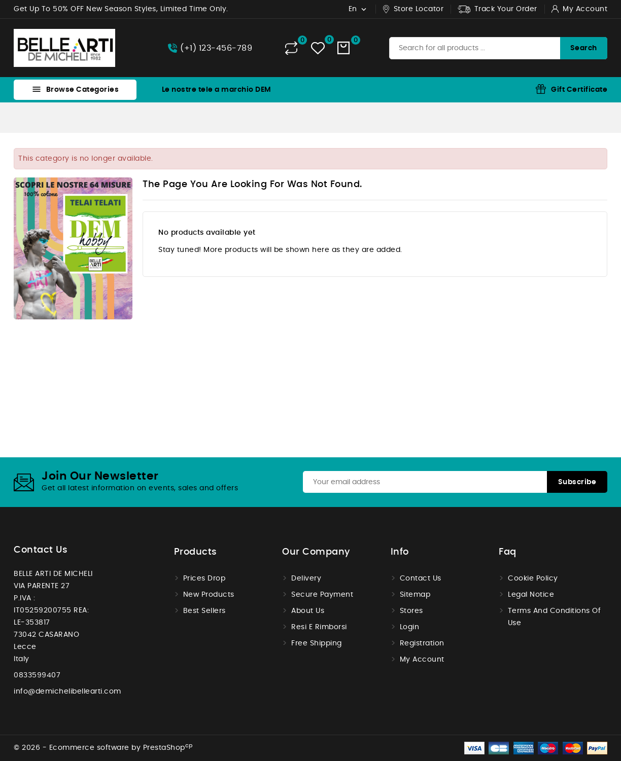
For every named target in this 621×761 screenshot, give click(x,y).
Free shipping (316, 643)
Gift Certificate (579, 89)
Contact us (40, 550)
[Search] (498, 48)
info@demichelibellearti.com (67, 691)
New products (208, 594)
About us (307, 610)
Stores (411, 610)
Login (410, 627)
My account (422, 659)
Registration (422, 643)
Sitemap (415, 594)
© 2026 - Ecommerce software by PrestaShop (103, 747)
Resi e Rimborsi (319, 627)
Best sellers (204, 610)
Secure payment (322, 594)
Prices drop (204, 578)
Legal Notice (531, 594)
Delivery (306, 578)
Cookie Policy (533, 578)
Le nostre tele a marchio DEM (216, 89)
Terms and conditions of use (554, 617)
